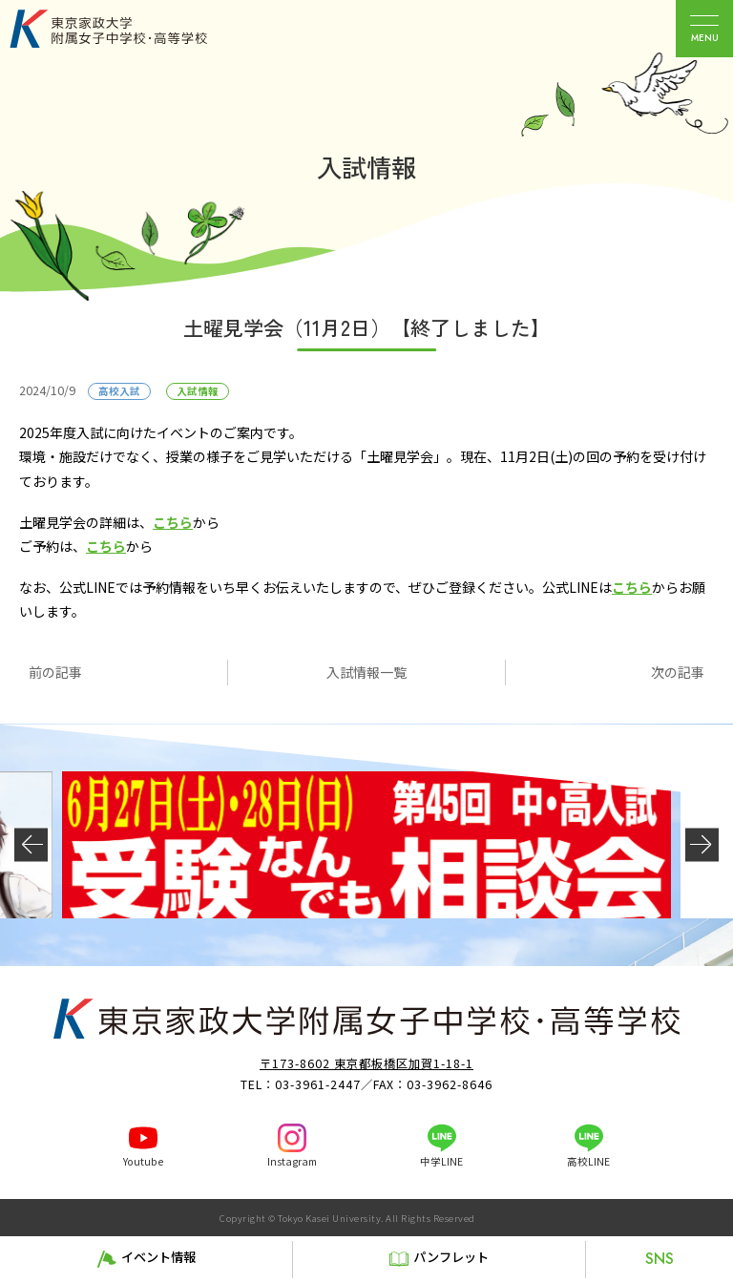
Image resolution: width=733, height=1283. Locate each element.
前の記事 (55, 672)
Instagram (292, 1161)
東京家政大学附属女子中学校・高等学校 (130, 28)
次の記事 (677, 672)
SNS (659, 1259)
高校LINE (588, 1161)
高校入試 (119, 391)
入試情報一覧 (366, 672)
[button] (31, 844)
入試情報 (198, 391)
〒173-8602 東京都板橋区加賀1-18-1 (366, 1063)
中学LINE (441, 1161)
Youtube (143, 1161)
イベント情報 (158, 1257)
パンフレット (451, 1257)
